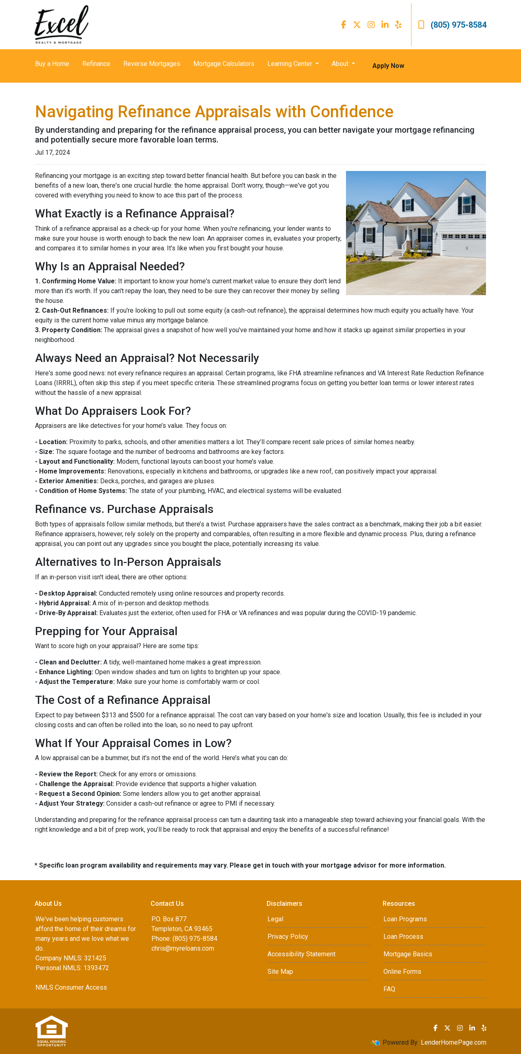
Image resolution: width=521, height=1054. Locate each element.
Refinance (96, 64)
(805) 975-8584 (452, 25)
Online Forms (402, 971)
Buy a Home (52, 64)
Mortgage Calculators (223, 64)
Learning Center (290, 64)
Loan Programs (405, 919)
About (341, 64)
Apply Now (388, 66)
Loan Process (403, 936)
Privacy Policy (287, 936)
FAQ (389, 989)
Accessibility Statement (301, 954)
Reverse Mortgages (151, 64)
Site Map (280, 971)
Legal (275, 919)
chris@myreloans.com (182, 948)
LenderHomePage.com (453, 1042)
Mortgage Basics (407, 954)
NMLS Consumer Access (71, 987)
